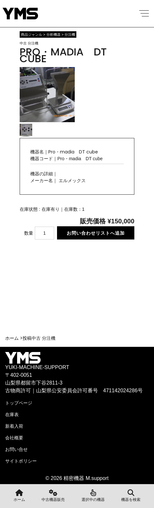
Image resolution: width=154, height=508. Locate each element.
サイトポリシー (21, 461)
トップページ (18, 403)
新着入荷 (14, 426)
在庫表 (12, 414)
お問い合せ (16, 449)
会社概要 (14, 438)
